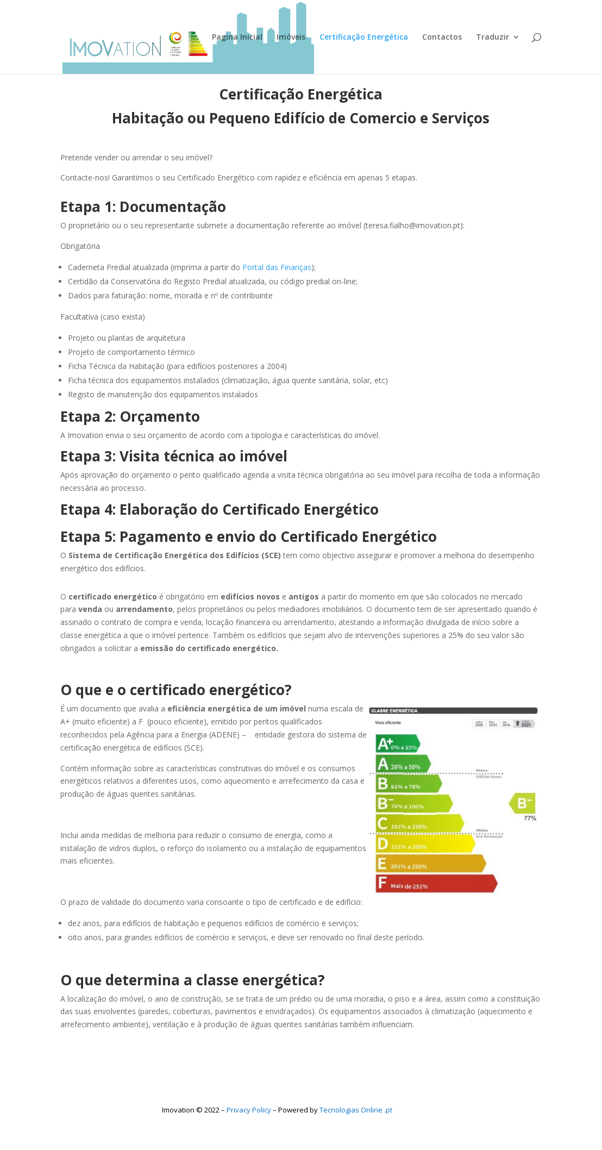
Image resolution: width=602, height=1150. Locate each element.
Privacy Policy (249, 1110)
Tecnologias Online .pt (355, 1110)
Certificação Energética (363, 37)
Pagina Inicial (237, 37)
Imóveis (291, 37)
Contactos (442, 37)
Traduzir (492, 37)
